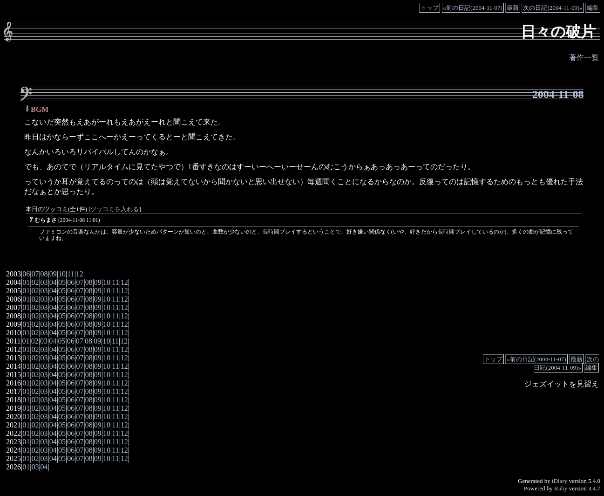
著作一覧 (584, 58)
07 (35, 274)
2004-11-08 (558, 94)
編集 (593, 7)
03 (44, 282)
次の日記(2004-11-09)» (552, 7)
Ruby (560, 488)
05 (62, 282)
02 (35, 282)
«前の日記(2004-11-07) (472, 7)
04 (53, 282)
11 (70, 274)
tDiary (559, 480)
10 (62, 274)
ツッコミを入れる (114, 209)
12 (79, 274)
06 (26, 274)
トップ (430, 7)
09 (53, 274)
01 (26, 282)
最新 (513, 7)
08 (44, 274)
